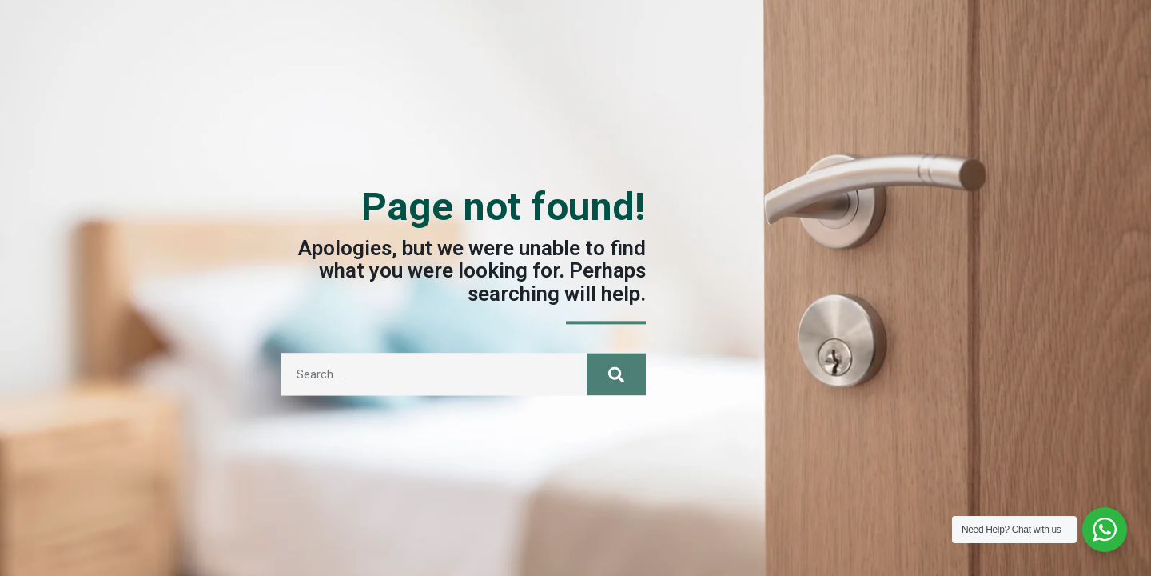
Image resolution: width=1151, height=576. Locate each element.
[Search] (616, 383)
